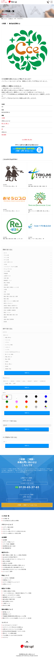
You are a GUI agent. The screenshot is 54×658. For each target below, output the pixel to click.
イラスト (7, 342)
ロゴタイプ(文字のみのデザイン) (12, 352)
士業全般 (6, 285)
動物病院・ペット (8, 280)
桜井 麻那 (4, 134)
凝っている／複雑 (9, 354)
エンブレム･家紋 (9, 344)
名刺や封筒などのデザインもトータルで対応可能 (14, 569)
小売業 (5, 289)
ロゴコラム (5, 637)
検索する (27, 372)
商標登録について (7, 614)
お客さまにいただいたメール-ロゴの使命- (12, 629)
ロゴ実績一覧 (10, 18)
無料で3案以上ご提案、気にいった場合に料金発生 (15, 555)
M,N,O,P (30, 381)
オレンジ (7, 407)
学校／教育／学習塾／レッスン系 (11, 287)
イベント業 (6, 257)
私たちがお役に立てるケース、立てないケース (14, 559)
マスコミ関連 (7, 271)
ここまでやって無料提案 (8, 578)
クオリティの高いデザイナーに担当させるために (14, 531)
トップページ (5, 18)
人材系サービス (7, 275)
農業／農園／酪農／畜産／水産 (11, 314)
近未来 (6, 366)
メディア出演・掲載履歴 (8, 544)
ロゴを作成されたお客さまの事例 (11, 520)
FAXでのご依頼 (6, 605)
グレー (26, 397)
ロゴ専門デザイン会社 (10, 1)
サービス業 (6, 259)
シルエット (7, 347)
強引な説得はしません (8, 601)
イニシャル (7, 340)
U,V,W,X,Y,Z (42, 381)
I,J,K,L (24, 381)
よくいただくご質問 (7, 571)
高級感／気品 (8, 368)
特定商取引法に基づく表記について (27, 654)
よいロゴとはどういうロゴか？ (10, 625)
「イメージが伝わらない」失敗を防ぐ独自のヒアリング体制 (17, 593)
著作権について (6, 612)
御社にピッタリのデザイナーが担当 (11, 595)
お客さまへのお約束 (7, 563)
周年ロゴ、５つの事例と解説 (9, 633)
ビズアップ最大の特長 (8, 527)
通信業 (5, 317)
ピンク (16, 402)
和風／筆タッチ (8, 356)
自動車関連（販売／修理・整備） (11, 308)
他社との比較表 (6, 561)
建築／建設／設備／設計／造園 (11, 296)
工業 (5, 291)
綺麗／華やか (8, 337)
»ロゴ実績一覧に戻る (27, 139)
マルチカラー (46, 407)
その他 (5, 264)
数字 (15, 383)
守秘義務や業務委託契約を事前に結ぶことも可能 (14, 616)
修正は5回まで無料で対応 (9, 599)
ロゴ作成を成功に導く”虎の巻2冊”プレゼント (13, 567)
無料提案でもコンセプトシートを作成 (12, 597)
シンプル (7, 349)
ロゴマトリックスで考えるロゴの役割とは (13, 627)
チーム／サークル (8, 269)
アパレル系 (6, 255)
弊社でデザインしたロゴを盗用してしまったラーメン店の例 (17, 618)
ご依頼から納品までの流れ (9, 591)
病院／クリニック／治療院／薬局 (11, 301)
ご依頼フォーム (6, 603)
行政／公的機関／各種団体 (10, 310)
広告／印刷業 (7, 294)
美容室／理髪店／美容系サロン (11, 305)
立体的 (6, 361)
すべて (5, 253)
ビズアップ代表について (8, 542)
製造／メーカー (7, 312)
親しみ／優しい (8, 364)
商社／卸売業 (7, 282)
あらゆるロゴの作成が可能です (10, 557)
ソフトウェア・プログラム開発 (11, 266)
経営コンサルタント (8, 303)
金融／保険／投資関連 (9, 319)
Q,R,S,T (36, 381)
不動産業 (6, 273)
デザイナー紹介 (6, 529)
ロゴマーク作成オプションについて (11, 582)
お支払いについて (7, 584)
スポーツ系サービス (8, 262)
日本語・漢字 (8, 383)
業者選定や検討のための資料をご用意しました (14, 565)
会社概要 (5, 540)
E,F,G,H (18, 381)
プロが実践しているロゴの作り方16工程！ (13, 635)
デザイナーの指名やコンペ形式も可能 (12, 533)
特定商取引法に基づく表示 (9, 546)
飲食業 (5, 321)
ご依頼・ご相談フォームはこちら (27, 505)
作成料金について (7, 580)
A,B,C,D (12, 381)
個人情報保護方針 (7, 548)
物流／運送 (6, 298)
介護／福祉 (6, 278)
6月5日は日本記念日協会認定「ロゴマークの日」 (14, 631)
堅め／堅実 (7, 359)
